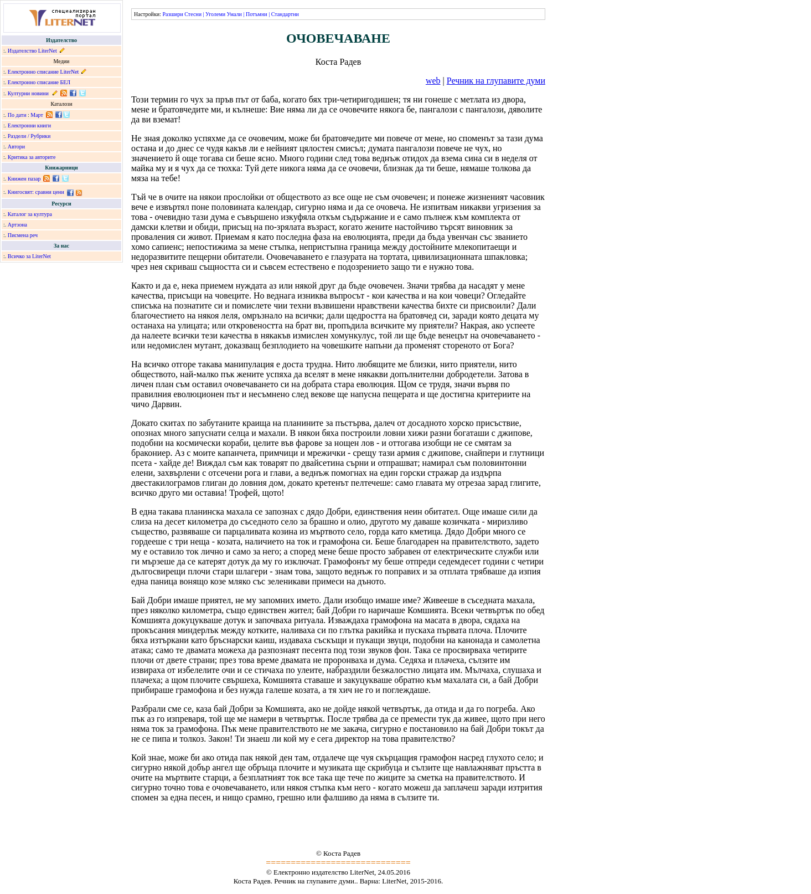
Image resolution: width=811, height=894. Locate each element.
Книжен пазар (24, 179)
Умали (234, 14)
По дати (17, 115)
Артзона (17, 225)
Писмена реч (23, 235)
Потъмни (256, 14)
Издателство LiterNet (32, 51)
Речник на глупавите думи (496, 80)
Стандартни (285, 14)
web (433, 80)
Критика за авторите (32, 157)
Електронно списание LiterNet (43, 72)
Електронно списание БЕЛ (39, 82)
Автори (16, 146)
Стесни (193, 14)
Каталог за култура (30, 214)
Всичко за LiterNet (29, 256)
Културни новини (28, 93)
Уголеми (215, 14)
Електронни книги (29, 125)
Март (36, 115)
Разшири (172, 14)
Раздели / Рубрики (29, 136)
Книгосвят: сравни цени (36, 192)
